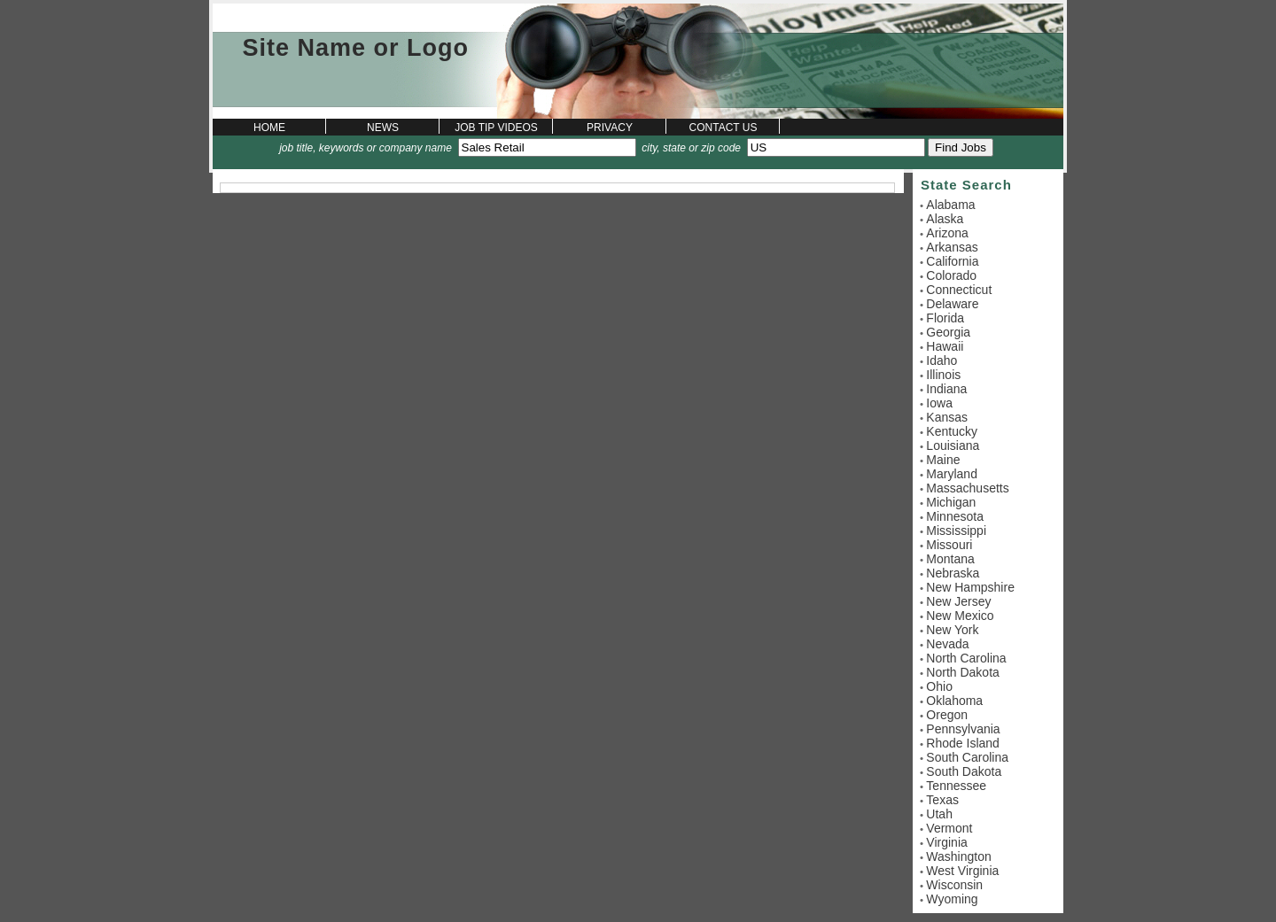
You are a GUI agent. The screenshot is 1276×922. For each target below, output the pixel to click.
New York (952, 630)
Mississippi (956, 530)
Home (269, 127)
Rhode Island (963, 743)
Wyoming (951, 899)
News (383, 127)
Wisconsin (954, 885)
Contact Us (723, 127)
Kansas (947, 417)
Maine (943, 460)
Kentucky (951, 431)
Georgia (948, 332)
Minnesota (955, 516)
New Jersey (958, 601)
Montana (950, 559)
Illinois (943, 375)
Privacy (610, 127)
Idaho (941, 360)
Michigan (951, 502)
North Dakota (962, 672)
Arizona (947, 233)
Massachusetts (967, 488)
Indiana (946, 389)
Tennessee (956, 786)
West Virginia (962, 871)
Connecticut (959, 290)
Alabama (950, 205)
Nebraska (952, 573)
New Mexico (959, 615)
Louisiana (952, 445)
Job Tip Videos (496, 127)
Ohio (939, 686)
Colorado (951, 275)
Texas (942, 800)
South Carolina (967, 757)
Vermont (949, 828)
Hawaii (944, 346)
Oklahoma (954, 700)
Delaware (952, 304)
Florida (945, 318)
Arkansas (951, 247)
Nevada (947, 644)
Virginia (946, 842)
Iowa (939, 403)
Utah (939, 814)
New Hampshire (970, 587)
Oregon (947, 715)
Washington (958, 856)
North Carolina (966, 658)
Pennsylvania (963, 729)
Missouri (949, 545)
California (952, 261)
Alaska (944, 219)
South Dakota (963, 771)
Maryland (951, 474)
